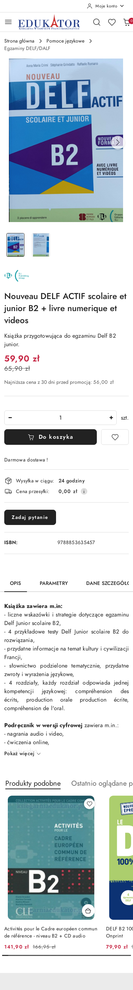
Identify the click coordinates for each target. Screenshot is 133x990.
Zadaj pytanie (30, 517)
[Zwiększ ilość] (111, 418)
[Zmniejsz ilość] (10, 418)
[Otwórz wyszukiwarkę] (97, 22)
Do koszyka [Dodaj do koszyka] (50, 437)
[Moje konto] (105, 6)
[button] (117, 142)
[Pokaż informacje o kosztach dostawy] (84, 491)
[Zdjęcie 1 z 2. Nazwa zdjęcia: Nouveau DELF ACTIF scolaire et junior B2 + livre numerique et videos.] (15, 245)
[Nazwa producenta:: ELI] (16, 276)
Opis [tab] (15, 583)
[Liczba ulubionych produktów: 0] (112, 22)
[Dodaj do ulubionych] (115, 437)
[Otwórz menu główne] (8, 22)
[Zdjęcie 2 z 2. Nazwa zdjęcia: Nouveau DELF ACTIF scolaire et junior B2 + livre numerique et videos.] (41, 245)
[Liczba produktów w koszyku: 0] (127, 22)
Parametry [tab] (54, 583)
